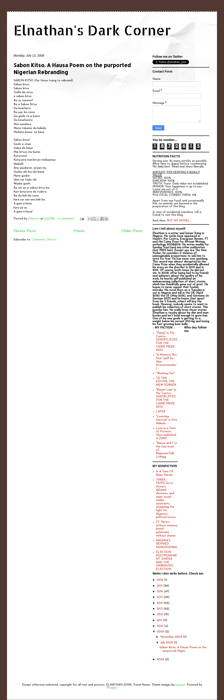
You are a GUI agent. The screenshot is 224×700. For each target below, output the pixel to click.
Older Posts (132, 231)
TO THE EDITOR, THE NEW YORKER (166, 381)
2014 (160, 603)
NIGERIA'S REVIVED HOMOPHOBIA (166, 544)
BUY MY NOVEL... (179, 220)
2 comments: (67, 218)
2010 (160, 626)
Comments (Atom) (44, 239)
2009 (161, 631)
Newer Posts (25, 231)
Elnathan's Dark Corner (92, 30)
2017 (160, 585)
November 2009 (171, 637)
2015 (160, 597)
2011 (160, 620)
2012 (160, 614)
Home (79, 231)
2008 (161, 659)
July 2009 (167, 642)
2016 (160, 591)
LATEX (160, 411)
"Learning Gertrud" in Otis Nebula (166, 420)
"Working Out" (165, 373)
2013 (160, 608)
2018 (160, 579)
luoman (180, 684)
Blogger (112, 687)
